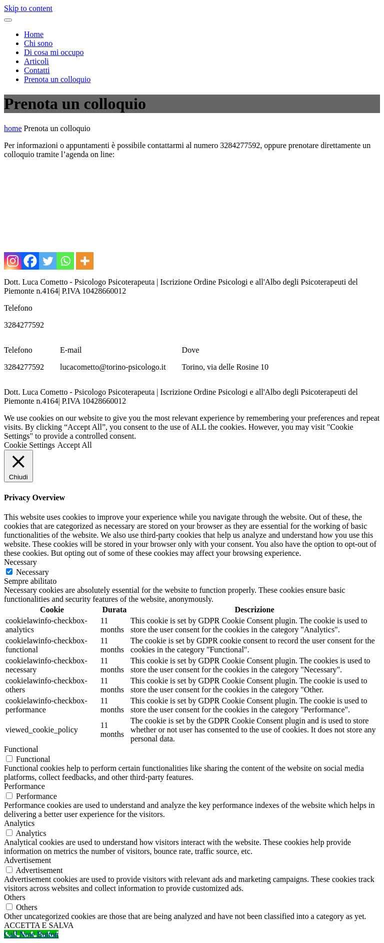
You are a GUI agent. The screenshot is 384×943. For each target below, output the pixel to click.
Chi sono (38, 43)
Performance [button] (24, 786)
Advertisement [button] (27, 860)
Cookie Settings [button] (29, 445)
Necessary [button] (20, 562)
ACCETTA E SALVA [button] (39, 925)
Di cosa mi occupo (54, 52)
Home (34, 34)
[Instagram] (13, 261)
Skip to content (28, 8)
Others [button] (15, 897)
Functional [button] (21, 749)
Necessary (32, 572)
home (13, 128)
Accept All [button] (75, 445)
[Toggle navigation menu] (8, 20)
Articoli (36, 61)
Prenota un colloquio (57, 79)
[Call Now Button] (31, 934)
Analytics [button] (19, 823)
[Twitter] (47, 261)
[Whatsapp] (65, 261)
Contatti (37, 70)
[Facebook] (30, 261)
